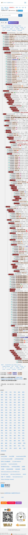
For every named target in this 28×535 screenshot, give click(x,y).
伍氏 (19, 425)
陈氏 (19, 392)
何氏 (23, 397)
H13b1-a (24, 36)
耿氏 (15, 445)
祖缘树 (23, 469)
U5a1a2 (21, 42)
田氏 (23, 405)
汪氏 (15, 422)
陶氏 (19, 435)
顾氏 (23, 430)
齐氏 (6, 440)
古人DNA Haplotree (16, 461)
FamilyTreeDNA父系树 (21, 456)
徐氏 (19, 397)
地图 (21, 32)
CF (5, 29)
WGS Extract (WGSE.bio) (15, 474)
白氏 (6, 420)
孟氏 (23, 425)
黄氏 (23, 394)
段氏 (23, 440)
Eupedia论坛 (3, 464)
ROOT (2, 26)
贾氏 (10, 415)
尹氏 (2, 433)
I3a (22, 170)
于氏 (19, 407)
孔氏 (6, 412)
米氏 (19, 445)
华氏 (24, 448)
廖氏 (10, 428)
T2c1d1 (25, 208)
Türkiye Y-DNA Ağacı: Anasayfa (7, 479)
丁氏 (6, 405)
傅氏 (19, 440)
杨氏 (2, 394)
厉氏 (10, 448)
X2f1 (22, 44)
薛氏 (10, 430)
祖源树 (23, 466)
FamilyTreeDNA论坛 (13, 464)
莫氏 (2, 410)
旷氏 (19, 438)
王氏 (10, 392)
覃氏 (15, 405)
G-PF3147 (14, 30)
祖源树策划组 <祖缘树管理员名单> (12, 493)
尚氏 (6, 433)
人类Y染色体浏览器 (19, 459)
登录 (2, 7)
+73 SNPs (26, 233)
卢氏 (10, 407)
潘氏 (23, 407)
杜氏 (2, 407)
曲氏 (15, 440)
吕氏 (10, 410)
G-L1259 (8, 30)
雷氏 (10, 435)
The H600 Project (4, 474)
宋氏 (2, 405)
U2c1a (23, 92)
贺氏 (23, 433)
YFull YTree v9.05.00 (18, 379)
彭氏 (2, 402)
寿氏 (6, 438)
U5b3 (23, 69)
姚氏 (15, 410)
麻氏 (20, 448)
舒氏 (19, 428)
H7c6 (23, 66)
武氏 (2, 420)
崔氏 (6, 410)
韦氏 (2, 415)
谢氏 (23, 400)
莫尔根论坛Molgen (5, 466)
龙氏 (10, 425)
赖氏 (19, 415)
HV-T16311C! (25, 56)
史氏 (10, 422)
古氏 (10, 433)
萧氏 (23, 392)
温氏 (15, 443)
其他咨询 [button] (19, 502)
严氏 (19, 433)
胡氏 (15, 400)
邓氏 (19, 420)
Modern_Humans (6, 27)
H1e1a (26, 89)
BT (25, 27)
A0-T (13, 27)
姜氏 (15, 415)
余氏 (10, 405)
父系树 (2, 469)
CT (3, 29)
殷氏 (15, 435)
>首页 (2, 497)
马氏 (6, 394)
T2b (24, 71)
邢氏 (19, 422)
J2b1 (23, 74)
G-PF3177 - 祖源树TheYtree (8, 2)
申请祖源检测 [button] (11, 502)
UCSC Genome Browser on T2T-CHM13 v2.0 (10, 471)
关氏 (10, 443)
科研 (17, 7)
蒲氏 (6, 435)
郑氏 (15, 402)
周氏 (6, 397)
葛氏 (2, 448)
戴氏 (10, 394)
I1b (27, 216)
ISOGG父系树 (4, 456)
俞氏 (10, 440)
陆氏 (6, 407)
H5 (26, 167)
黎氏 (2, 417)
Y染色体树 (17, 469)
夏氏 (15, 430)
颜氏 (6, 443)
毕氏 (2, 422)
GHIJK (11, 29)
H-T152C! (23, 37)
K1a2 (23, 119)
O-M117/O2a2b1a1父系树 (6, 459)
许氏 (23, 402)
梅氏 (6, 445)
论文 (23, 7)
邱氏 (2, 425)
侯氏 (23, 410)
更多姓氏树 (3, 451)
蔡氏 (19, 402)
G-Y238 (22, 29)
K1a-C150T (23, 115)
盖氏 (2, 438)
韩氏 (19, 410)
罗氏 (23, 412)
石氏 (19, 430)
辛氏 (10, 438)
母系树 (6, 9)
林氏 (10, 397)
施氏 (6, 428)
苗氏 (6, 415)
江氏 (2, 440)
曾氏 (19, 412)
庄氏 (15, 420)
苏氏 (15, 412)
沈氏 (10, 420)
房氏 (6, 425)
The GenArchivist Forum (18, 476)
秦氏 (6, 430)
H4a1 (24, 57)
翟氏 (10, 445)
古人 (20, 7)
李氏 (15, 392)
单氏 (23, 422)
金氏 (19, 405)
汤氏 (2, 435)
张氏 (2, 392)
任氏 (15, 417)
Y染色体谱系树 (9, 469)
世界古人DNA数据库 (5, 461)
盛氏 (2, 443)
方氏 (6, 417)
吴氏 (19, 394)
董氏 (15, 425)
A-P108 (21, 27)
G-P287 (17, 29)
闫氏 (2, 428)
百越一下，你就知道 (5, 476)
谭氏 (15, 428)
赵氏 (15, 394)
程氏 (10, 402)
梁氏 (6, 400)
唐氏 (19, 400)
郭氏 (2, 400)
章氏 (23, 445)
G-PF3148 (20, 30)
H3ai (23, 133)
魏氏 (10, 412)
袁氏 (23, 417)
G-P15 (4, 30)
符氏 (2, 445)
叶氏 (23, 415)
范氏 (19, 417)
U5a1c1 (17, 46)
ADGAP (24, 474)
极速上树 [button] (4, 502)
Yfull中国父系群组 (16, 466)
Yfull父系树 (11, 456)
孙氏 (2, 397)
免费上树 (6, 7)
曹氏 (6, 402)
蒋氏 (10, 417)
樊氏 (24, 443)
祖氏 (23, 438)
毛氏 (23, 428)
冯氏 (15, 407)
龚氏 (2, 430)
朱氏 (15, 397)
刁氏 (15, 433)
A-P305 (16, 27)
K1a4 (23, 62)
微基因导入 (12, 7)
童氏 (6, 422)
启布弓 (15, 448)
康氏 (23, 420)
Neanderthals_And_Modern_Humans (13, 26)
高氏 (10, 400)
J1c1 (22, 39)
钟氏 (2, 412)
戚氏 (15, 438)
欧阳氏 (19, 443)
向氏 (23, 435)
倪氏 (6, 448)
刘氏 (6, 392)
